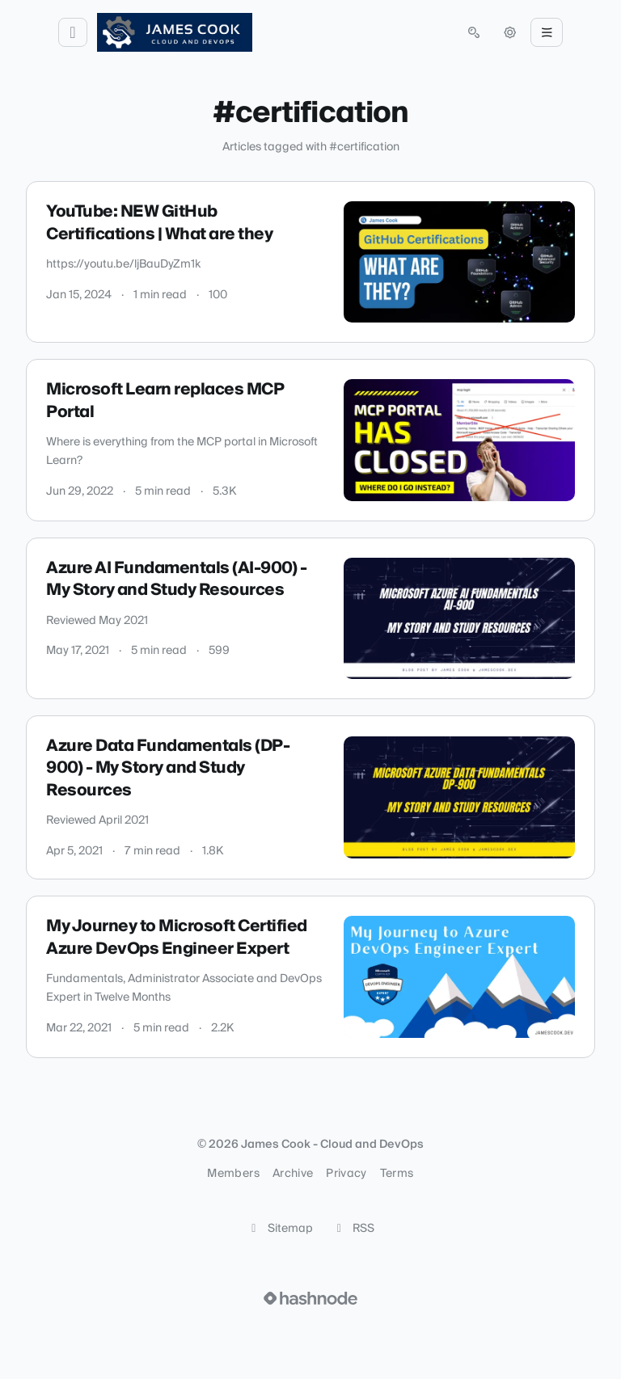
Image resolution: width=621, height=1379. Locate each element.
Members (233, 1173)
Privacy (346, 1173)
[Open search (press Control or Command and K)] (473, 32)
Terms (397, 1173)
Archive (292, 1173)
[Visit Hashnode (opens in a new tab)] (310, 1298)
